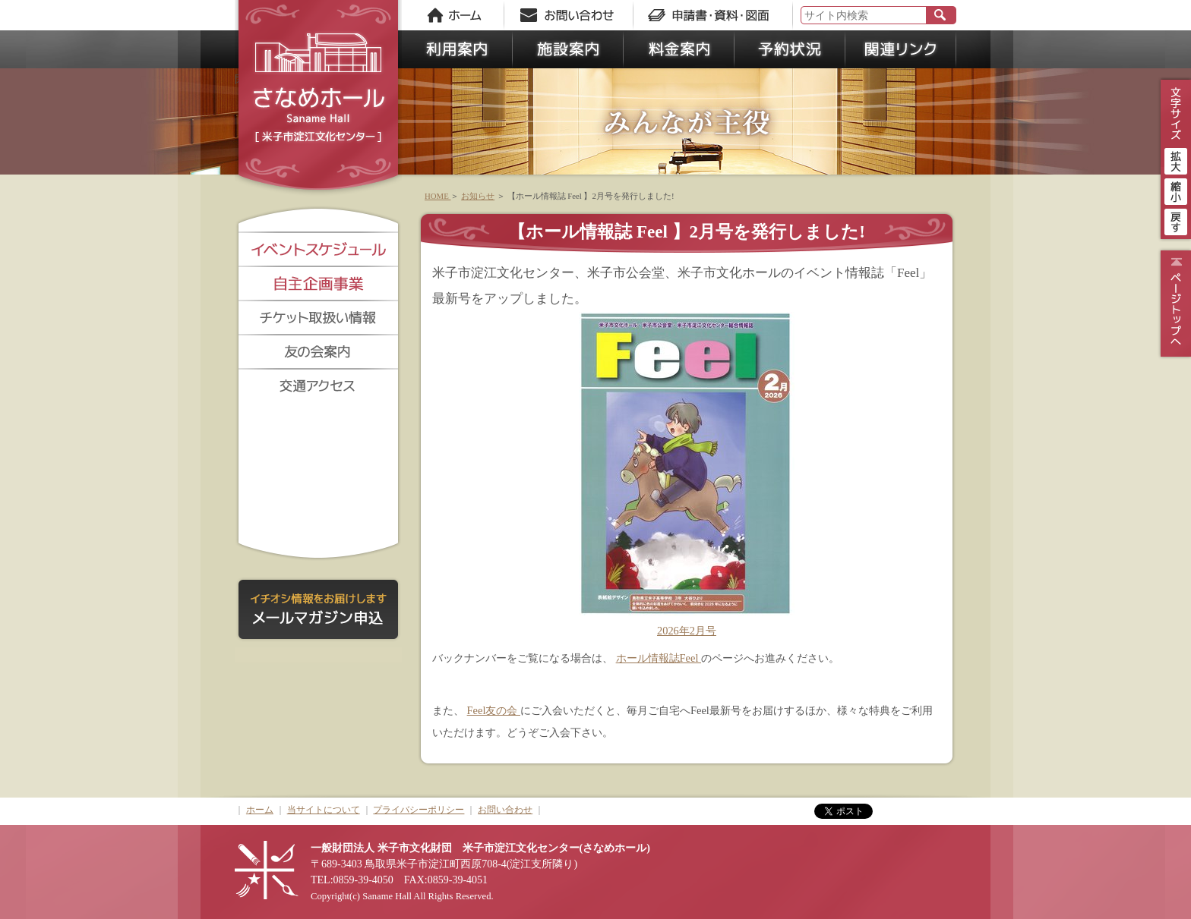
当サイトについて (323, 809)
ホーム (259, 809)
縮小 (1176, 190)
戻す (1176, 220)
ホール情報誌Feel (658, 658)
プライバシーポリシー (418, 809)
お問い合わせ (505, 809)
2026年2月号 (686, 631)
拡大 (1176, 159)
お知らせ (477, 195)
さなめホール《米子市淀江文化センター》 (318, 98)
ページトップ (1174, 303)
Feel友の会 (493, 710)
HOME (437, 195)
